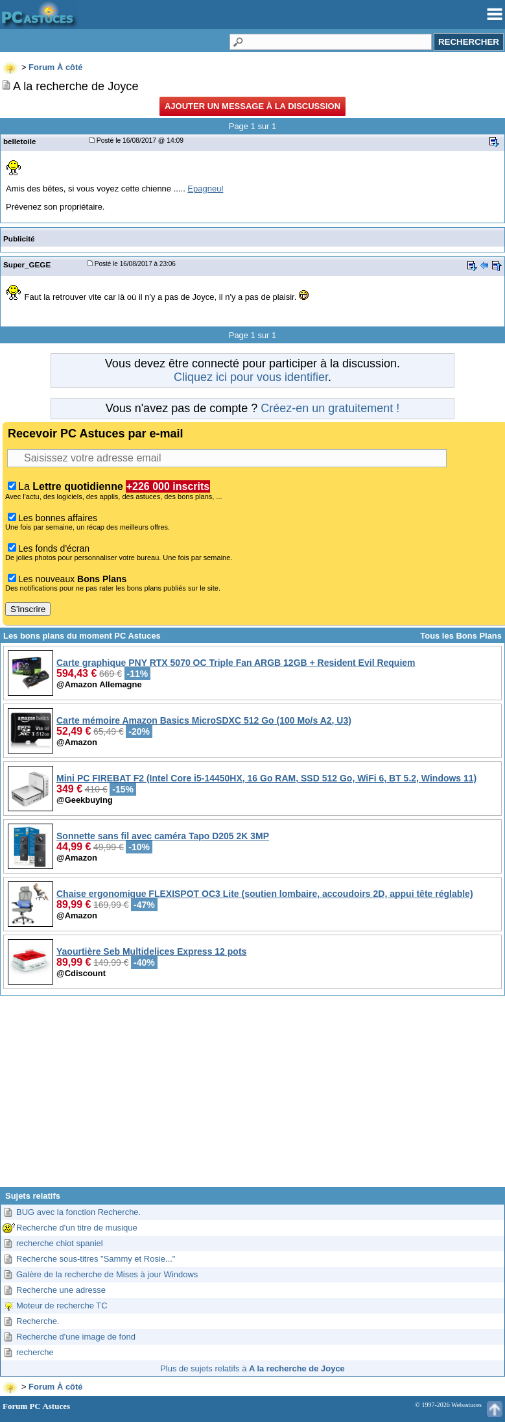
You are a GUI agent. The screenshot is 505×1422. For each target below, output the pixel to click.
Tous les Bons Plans (461, 636)
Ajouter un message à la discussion (252, 106)
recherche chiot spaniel (59, 1243)
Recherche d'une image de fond (75, 1337)
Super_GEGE (27, 264)
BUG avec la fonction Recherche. (78, 1212)
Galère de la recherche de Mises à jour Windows (107, 1274)
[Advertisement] (252, 1096)
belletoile (19, 141)
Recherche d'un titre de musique (76, 1227)
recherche (35, 1352)
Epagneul (205, 188)
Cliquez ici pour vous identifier (251, 377)
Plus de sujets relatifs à (252, 1368)
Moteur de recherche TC (62, 1305)
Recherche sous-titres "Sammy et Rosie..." (95, 1259)
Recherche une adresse (61, 1290)
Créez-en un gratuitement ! (330, 408)
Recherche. (37, 1321)
